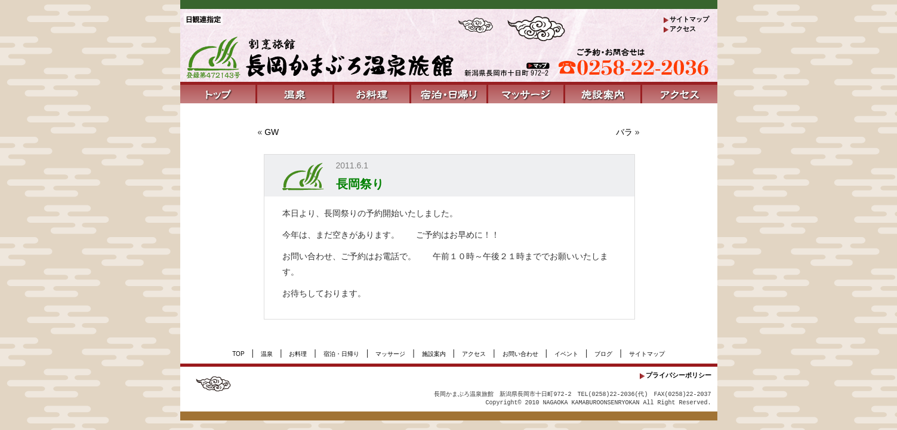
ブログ (603, 354)
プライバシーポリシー (678, 375)
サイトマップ (689, 19)
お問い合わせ (520, 354)
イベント (566, 354)
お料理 (298, 354)
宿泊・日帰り (341, 354)
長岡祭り (360, 184)
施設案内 (434, 354)
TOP (238, 354)
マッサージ (390, 354)
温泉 (267, 354)
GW (271, 132)
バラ (624, 132)
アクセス (683, 28)
